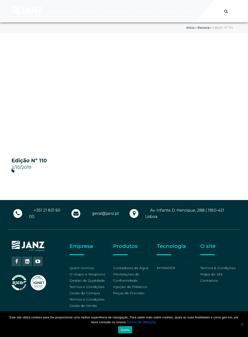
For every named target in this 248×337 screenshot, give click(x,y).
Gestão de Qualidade (87, 280)
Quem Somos (82, 268)
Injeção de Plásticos (130, 287)
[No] (242, 324)
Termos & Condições (217, 268)
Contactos (209, 280)
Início (190, 27)
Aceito (125, 330)
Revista (203, 27)
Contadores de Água (130, 268)
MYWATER (166, 268)
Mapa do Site (211, 274)
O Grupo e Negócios (87, 274)
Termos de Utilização (141, 322)
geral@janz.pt (105, 213)
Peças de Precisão (129, 293)
